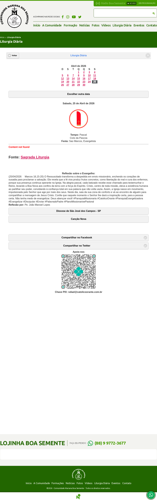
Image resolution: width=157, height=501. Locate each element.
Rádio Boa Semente (113, 3)
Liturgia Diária (122, 25)
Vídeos (106, 25)
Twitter (80, 17)
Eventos (138, 25)
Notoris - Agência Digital (78, 496)
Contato (151, 25)
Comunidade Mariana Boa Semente (14, 16)
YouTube (74, 17)
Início (36, 25)
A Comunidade (52, 25)
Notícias (84, 25)
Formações (58, 483)
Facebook (62, 17)
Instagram (68, 17)
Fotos (95, 25)
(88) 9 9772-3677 (110, 443)
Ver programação (146, 3)
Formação (70, 25)
